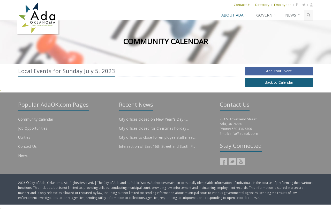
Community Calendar (35, 119)
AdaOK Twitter (232, 161)
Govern (264, 15)
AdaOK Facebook (223, 161)
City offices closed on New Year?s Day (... (153, 119)
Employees (282, 4)
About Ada (232, 15)
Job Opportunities (32, 128)
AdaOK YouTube (241, 161)
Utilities (24, 137)
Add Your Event (279, 70)
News (290, 15)
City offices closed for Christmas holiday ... (154, 128)
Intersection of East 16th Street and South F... (157, 146)
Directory (262, 4)
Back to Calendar (279, 82)
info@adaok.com (244, 133)
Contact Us (242, 4)
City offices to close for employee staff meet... (157, 137)
